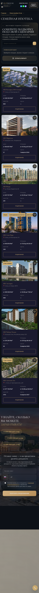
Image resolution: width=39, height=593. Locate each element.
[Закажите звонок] (35, 588)
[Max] (25, 6)
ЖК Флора (6, 187)
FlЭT (9, 3)
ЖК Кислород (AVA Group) (12, 90)
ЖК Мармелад (8, 138)
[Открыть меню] (2, 7)
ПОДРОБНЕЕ (19, 109)
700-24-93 (23, 3)
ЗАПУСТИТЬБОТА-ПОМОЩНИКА (33, 5)
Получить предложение (19, 493)
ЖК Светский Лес (9, 380)
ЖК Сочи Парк (8, 235)
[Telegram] (21, 6)
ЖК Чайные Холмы (9, 332)
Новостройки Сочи (16, 13)
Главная (3, 13)
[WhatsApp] (23, 6)
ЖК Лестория (7, 284)
